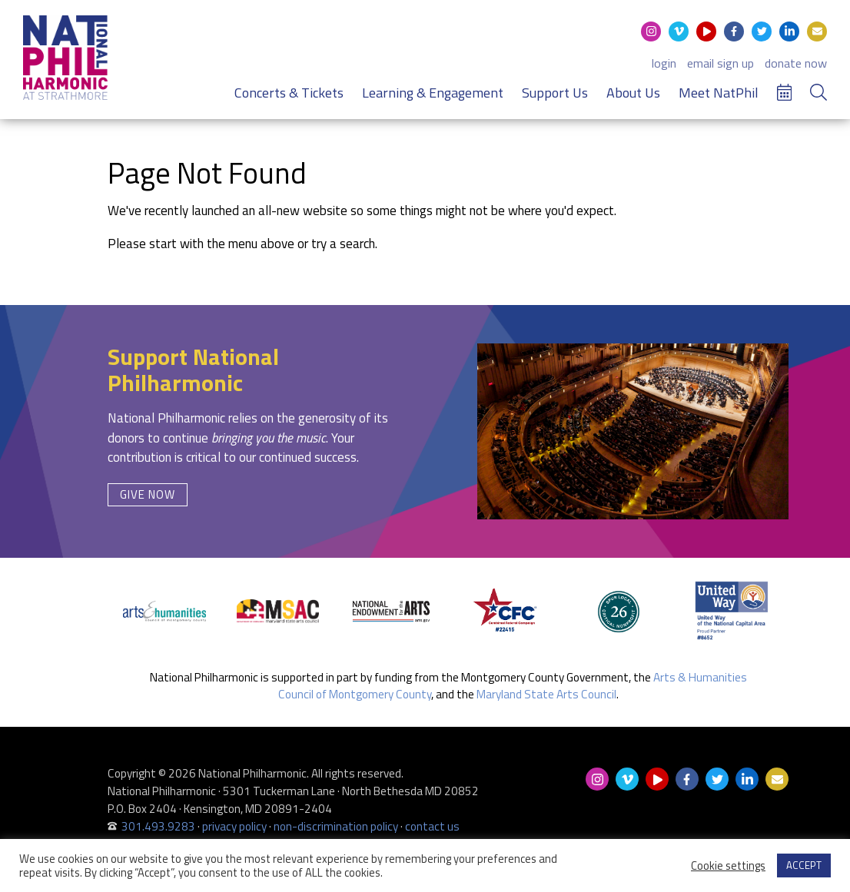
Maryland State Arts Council (546, 694)
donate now (796, 63)
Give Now (147, 494)
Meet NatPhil (719, 92)
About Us (633, 92)
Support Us (555, 92)
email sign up (720, 63)
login (664, 63)
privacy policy (234, 826)
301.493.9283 (158, 826)
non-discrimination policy (336, 826)
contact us (432, 826)
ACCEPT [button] (804, 865)
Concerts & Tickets (289, 92)
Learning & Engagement (432, 92)
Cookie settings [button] (728, 866)
